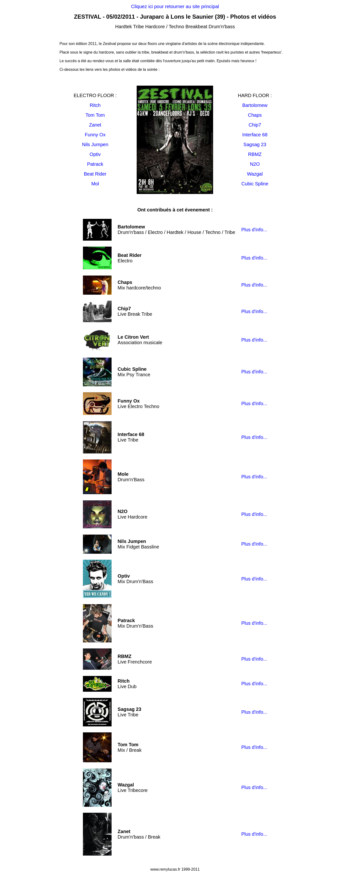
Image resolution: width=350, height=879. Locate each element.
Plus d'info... (254, 229)
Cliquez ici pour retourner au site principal (175, 6)
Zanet (95, 124)
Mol (95, 183)
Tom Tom (95, 115)
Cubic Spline (255, 183)
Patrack (95, 164)
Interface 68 (255, 134)
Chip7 (255, 124)
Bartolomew (255, 105)
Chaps (255, 115)
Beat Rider (95, 174)
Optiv (95, 154)
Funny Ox (95, 134)
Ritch (95, 105)
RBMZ (255, 154)
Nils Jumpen (95, 144)
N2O (255, 164)
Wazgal (255, 174)
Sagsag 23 (254, 144)
